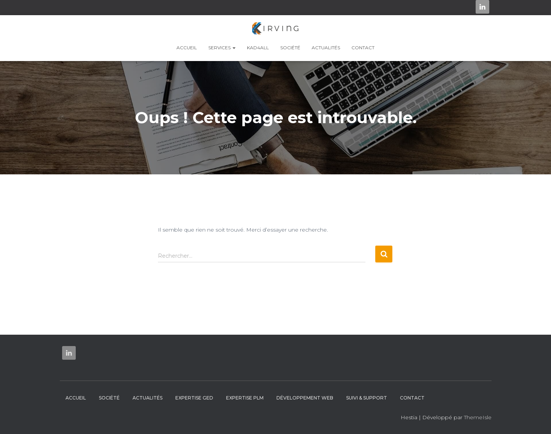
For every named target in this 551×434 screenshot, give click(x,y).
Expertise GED (194, 398)
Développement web (304, 398)
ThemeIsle (478, 417)
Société (290, 47)
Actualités (326, 47)
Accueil (186, 47)
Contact (363, 47)
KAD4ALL (258, 47)
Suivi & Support (366, 398)
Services (222, 47)
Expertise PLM (245, 398)
